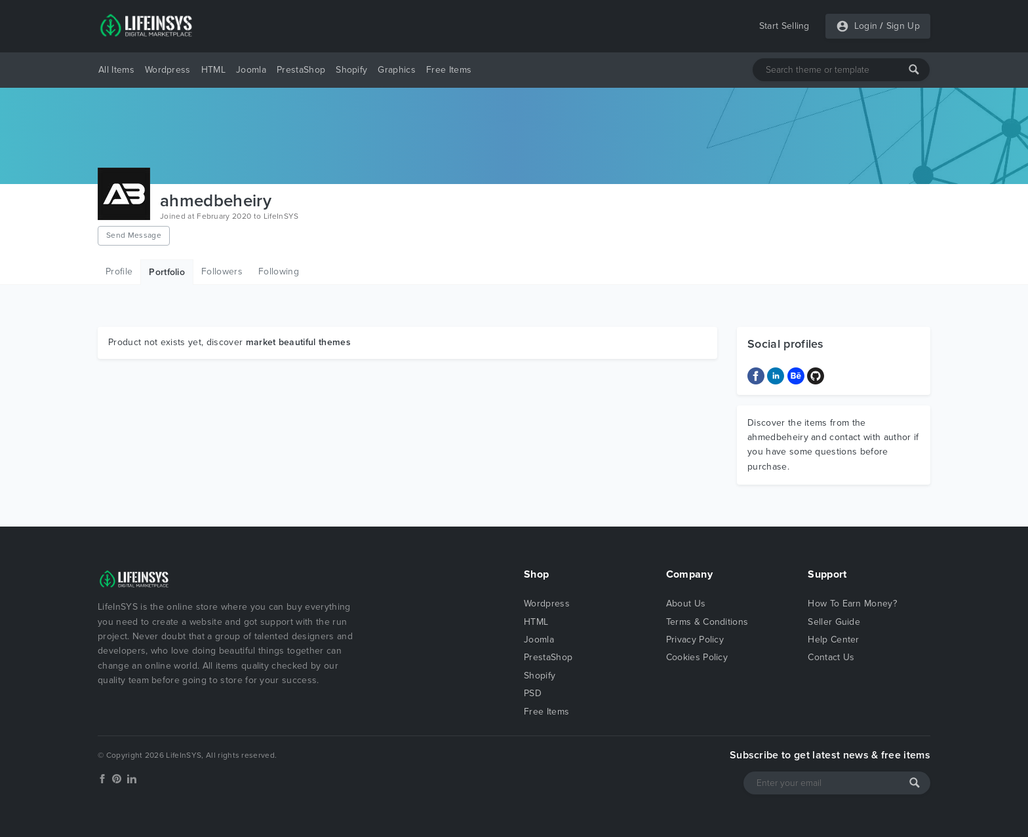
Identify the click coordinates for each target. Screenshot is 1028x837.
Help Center (834, 639)
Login (866, 25)
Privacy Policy (695, 639)
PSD (533, 693)
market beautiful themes (298, 342)
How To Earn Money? (852, 603)
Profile (119, 271)
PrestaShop (301, 69)
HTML (213, 69)
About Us (686, 603)
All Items (116, 69)
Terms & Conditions (707, 621)
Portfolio (167, 272)
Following (278, 271)
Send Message (133, 235)
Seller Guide (834, 621)
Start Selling (784, 25)
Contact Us (831, 657)
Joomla (251, 69)
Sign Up (903, 25)
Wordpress (168, 69)
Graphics (397, 69)
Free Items (448, 69)
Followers (222, 271)
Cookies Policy (697, 657)
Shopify (351, 69)
